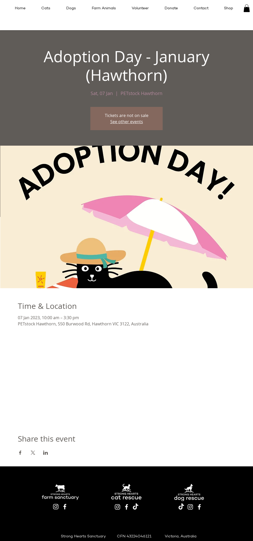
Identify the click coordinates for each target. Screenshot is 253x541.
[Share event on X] (32, 453)
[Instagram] (55, 506)
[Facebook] (64, 506)
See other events (126, 121)
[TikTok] (135, 507)
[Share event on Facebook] (20, 453)
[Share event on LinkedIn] (45, 453)
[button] (246, 8)
